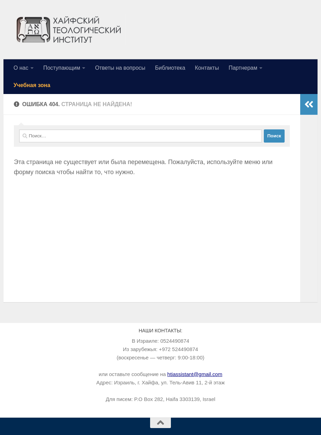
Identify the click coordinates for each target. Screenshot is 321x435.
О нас (21, 68)
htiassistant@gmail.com (195, 374)
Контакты (207, 68)
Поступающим (61, 68)
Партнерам (242, 68)
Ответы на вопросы (120, 68)
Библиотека (170, 68)
